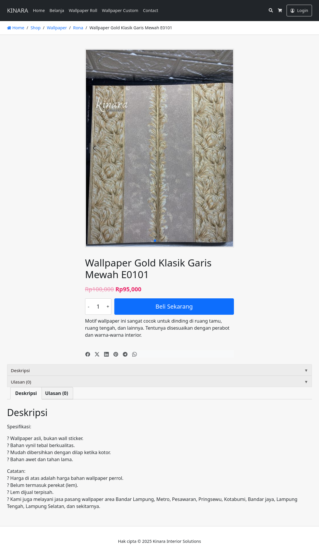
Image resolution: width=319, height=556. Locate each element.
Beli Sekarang (174, 306)
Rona (78, 27)
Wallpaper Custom (120, 10)
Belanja (56, 10)
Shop (35, 27)
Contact (150, 10)
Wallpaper (57, 27)
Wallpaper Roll (83, 10)
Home (39, 10)
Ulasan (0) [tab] (56, 393)
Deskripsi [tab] (26, 393)
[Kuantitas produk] (98, 306)
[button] (225, 148)
